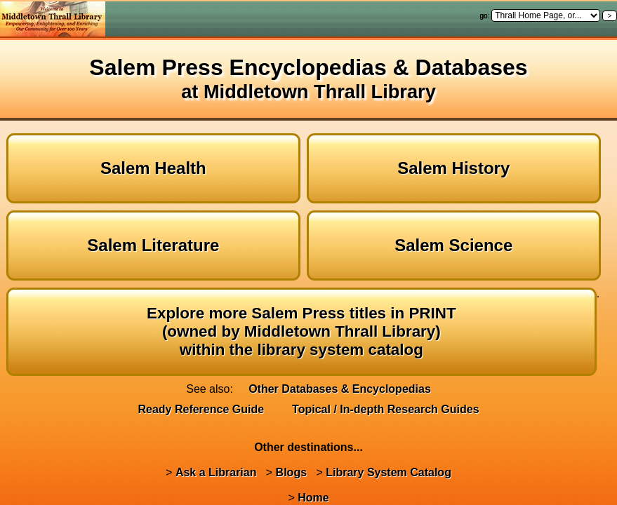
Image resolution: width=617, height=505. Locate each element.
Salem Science (453, 245)
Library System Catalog (388, 472)
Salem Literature (153, 245)
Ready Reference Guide (201, 409)
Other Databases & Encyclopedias (339, 389)
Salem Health (153, 168)
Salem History (453, 168)
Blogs (291, 472)
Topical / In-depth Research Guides (385, 409)
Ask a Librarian (216, 472)
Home (313, 498)
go (484, 16)
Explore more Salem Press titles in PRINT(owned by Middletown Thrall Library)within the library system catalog (301, 331)
